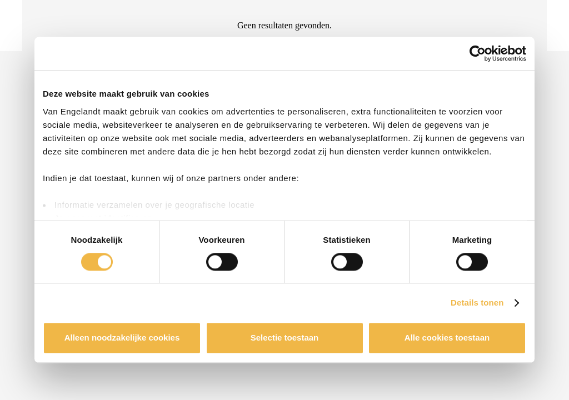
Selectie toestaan (285, 338)
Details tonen (477, 302)
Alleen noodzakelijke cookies (122, 338)
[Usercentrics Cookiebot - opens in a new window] (477, 53)
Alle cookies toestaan (447, 338)
